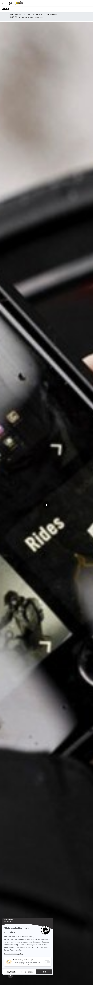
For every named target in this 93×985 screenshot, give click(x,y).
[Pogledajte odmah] (46, 505)
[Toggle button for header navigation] (3, 3)
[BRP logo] (11, 3)
